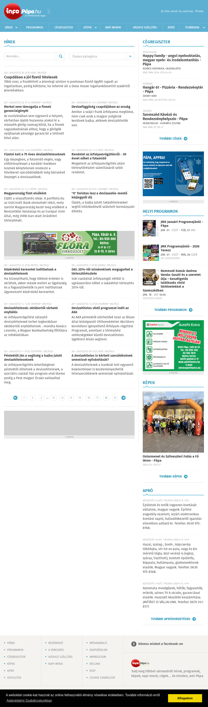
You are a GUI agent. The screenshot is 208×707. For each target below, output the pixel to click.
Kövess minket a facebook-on (160, 644)
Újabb (15, 397)
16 (88, 398)
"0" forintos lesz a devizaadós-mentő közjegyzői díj (99, 195)
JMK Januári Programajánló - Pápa (182, 223)
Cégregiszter (63, 27)
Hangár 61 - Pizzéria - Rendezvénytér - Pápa (173, 90)
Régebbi (123, 397)
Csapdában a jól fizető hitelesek (31, 77)
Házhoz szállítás (145, 27)
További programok (170, 310)
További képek (170, 476)
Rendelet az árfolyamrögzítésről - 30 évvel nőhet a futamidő (99, 156)
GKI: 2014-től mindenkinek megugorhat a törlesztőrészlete (102, 271)
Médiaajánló (98, 643)
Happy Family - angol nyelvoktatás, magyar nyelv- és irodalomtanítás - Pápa (172, 60)
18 (106, 398)
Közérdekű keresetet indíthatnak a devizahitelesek (30, 271)
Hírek (9, 27)
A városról (56, 650)
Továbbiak (192, 27)
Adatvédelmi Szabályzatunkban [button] (29, 700)
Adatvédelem (98, 650)
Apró (171, 27)
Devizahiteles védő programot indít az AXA (100, 310)
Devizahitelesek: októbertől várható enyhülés (31, 310)
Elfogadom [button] (185, 698)
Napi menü (55, 664)
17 (97, 398)
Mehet (60, 56)
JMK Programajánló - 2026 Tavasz (180, 248)
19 (115, 398)
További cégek (170, 138)
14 (71, 398)
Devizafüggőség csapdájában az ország (101, 106)
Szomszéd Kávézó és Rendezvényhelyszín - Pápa (165, 117)
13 (62, 398)
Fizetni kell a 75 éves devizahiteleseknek (34, 154)
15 (80, 398)
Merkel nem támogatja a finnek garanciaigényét (27, 109)
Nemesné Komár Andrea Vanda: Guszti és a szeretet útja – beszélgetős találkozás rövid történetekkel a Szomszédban (172, 280)
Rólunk (95, 664)
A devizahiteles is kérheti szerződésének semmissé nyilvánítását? (102, 357)
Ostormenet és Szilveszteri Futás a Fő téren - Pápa (171, 458)
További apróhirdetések (170, 619)
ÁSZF (93, 671)
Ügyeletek (14, 678)
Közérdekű (55, 643)
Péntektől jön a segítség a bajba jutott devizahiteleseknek (33, 357)
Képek (88, 27)
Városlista (48, 11)
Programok (34, 27)
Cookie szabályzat (102, 678)
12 (53, 398)
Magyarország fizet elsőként (25, 193)
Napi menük (113, 27)
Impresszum (98, 657)
